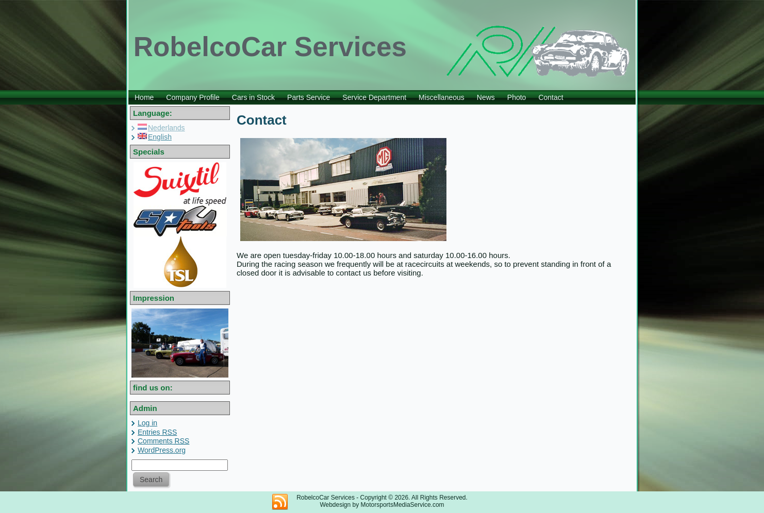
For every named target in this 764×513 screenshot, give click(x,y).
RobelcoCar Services (270, 46)
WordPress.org (162, 450)
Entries (157, 432)
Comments (163, 441)
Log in (147, 423)
